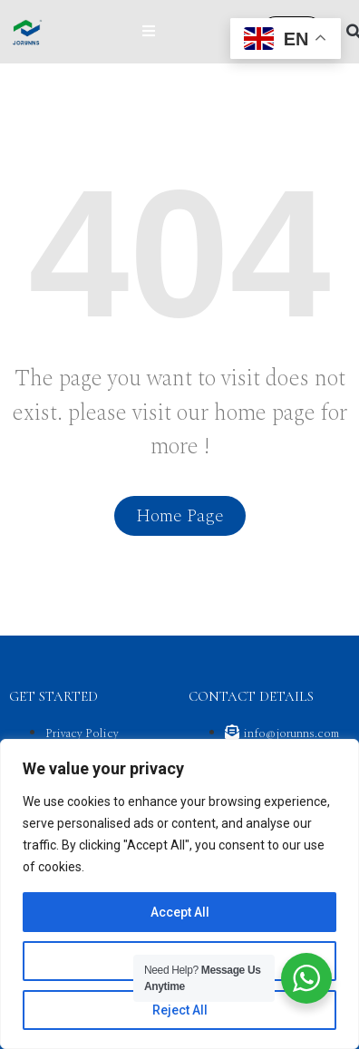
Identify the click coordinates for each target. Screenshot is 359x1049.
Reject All (180, 1010)
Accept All (179, 912)
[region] (179, 894)
